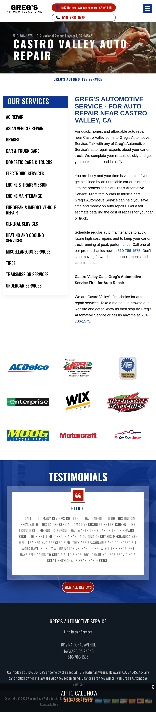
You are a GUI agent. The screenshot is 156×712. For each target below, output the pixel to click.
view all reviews (78, 590)
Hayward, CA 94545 (78, 35)
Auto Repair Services (78, 635)
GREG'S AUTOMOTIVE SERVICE (78, 79)
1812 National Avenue (49, 35)
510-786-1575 (74, 17)
